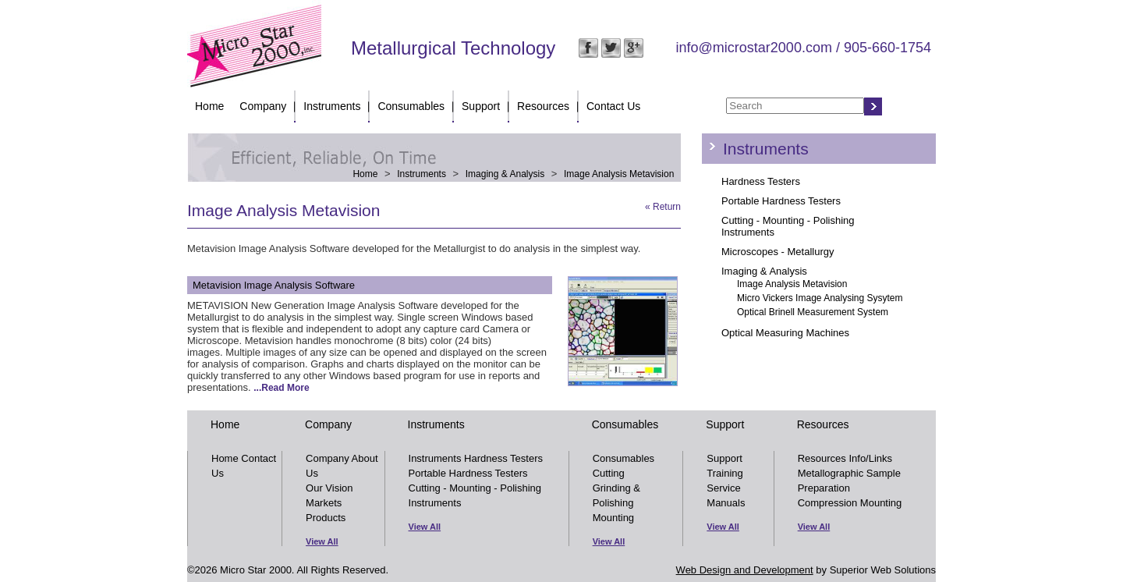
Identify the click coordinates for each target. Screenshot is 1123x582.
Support (481, 106)
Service (723, 488)
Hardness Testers (760, 181)
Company (262, 106)
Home (209, 106)
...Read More (281, 387)
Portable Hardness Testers (781, 201)
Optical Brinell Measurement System (812, 312)
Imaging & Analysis (505, 174)
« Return (663, 206)
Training (724, 473)
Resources (543, 106)
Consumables (411, 106)
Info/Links (870, 458)
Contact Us (613, 106)
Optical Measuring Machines (785, 333)
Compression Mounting (850, 503)
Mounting (613, 517)
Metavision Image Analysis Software (274, 285)
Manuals (726, 503)
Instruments (331, 106)
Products (325, 517)
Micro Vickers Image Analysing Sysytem (820, 298)
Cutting (609, 473)
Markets (324, 503)
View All (322, 541)
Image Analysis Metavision (619, 174)
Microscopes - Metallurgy (777, 251)
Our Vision (329, 488)
